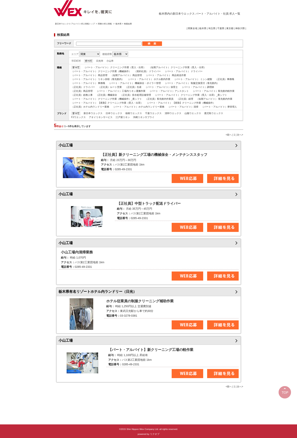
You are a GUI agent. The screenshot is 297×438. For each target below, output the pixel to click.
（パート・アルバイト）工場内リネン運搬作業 (120, 91)
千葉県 (220, 28)
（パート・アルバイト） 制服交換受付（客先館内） (191, 83)
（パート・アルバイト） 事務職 (88, 83)
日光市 (99, 61)
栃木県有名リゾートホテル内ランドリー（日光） (98, 292)
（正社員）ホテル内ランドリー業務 (90, 106)
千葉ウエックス (153, 113)
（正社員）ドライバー (83, 87)
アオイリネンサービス (101, 117)
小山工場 (66, 145)
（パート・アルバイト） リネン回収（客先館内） (97, 79)
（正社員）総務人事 (82, 95)
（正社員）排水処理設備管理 (135, 95)
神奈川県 (240, 28)
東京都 (229, 28)
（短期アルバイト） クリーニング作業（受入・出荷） (177, 67)
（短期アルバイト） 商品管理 (126, 75)
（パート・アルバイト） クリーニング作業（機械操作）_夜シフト (106, 99)
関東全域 (192, 28)
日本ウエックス (114, 113)
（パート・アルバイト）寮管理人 (219, 106)
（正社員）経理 (185, 99)
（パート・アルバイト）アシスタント (169, 91)
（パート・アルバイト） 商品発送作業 (165, 75)
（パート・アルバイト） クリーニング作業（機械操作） (101, 71)
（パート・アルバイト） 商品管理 (89, 75)
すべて (88, 61)
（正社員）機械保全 (106, 95)
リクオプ (154, 434)
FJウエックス (78, 117)
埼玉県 (211, 28)
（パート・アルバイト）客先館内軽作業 (213, 91)
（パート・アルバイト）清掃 (183, 106)
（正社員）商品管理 (82, 91)
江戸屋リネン (123, 117)
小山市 (110, 61)
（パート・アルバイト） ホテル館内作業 (148, 79)
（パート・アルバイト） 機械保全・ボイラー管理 (134, 83)
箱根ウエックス (133, 113)
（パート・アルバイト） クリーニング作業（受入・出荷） (115, 67)
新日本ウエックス (93, 113)
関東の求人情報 (105, 24)
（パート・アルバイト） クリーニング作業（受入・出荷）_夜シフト (190, 95)
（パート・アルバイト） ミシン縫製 (192, 79)
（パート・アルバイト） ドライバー (183, 71)
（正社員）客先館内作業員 (159, 99)
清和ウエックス (173, 113)
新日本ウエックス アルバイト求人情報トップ (75, 24)
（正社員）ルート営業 (110, 87)
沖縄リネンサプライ (143, 117)
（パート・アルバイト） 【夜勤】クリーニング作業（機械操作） (180, 102)
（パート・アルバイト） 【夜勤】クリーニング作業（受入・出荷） (107, 102)
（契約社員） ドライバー (147, 71)
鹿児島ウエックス (213, 113)
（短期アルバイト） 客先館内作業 (214, 99)
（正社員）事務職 (224, 79)
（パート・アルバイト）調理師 (197, 87)
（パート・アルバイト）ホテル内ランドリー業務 (138, 106)
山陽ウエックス (192, 113)
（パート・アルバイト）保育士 (161, 87)
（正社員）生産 (133, 87)
